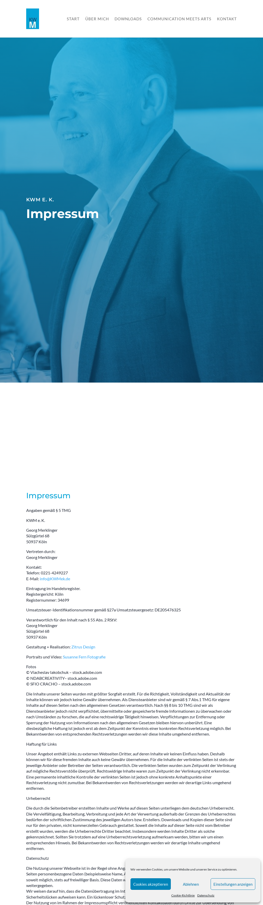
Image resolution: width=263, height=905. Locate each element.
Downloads (128, 19)
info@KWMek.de (55, 578)
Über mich (97, 19)
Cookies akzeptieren (150, 884)
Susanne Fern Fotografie (84, 656)
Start (73, 19)
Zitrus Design (83, 646)
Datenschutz (205, 895)
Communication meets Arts (179, 19)
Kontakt (227, 19)
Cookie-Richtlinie (183, 895)
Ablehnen (191, 884)
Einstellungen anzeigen (232, 884)
